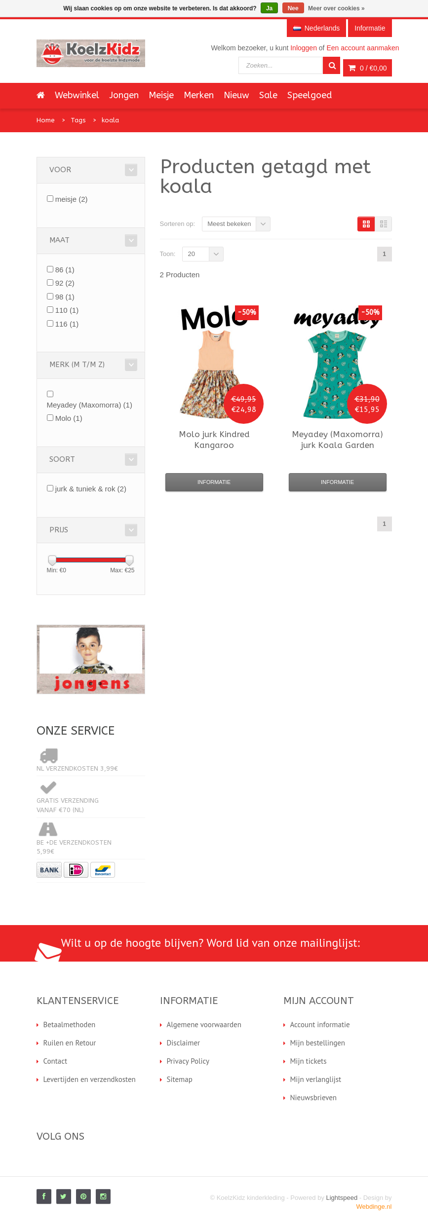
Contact (55, 1061)
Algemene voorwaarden (204, 1024)
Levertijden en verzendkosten (89, 1079)
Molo (68, 418)
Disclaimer (183, 1042)
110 (67, 310)
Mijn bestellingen (318, 1042)
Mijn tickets (308, 1061)
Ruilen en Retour (69, 1042)
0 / (367, 68)
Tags (78, 120)
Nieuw (236, 95)
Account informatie (320, 1024)
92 (65, 283)
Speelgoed (309, 95)
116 (67, 324)
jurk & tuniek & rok (90, 488)
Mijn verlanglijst (316, 1079)
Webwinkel (77, 95)
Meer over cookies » (336, 8)
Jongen (124, 95)
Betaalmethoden (69, 1024)
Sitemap (180, 1079)
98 (65, 297)
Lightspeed (342, 1197)
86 (65, 269)
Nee (293, 8)
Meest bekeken (229, 223)
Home (46, 120)
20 (191, 254)
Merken (199, 95)
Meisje (161, 95)
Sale (268, 95)
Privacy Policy (188, 1061)
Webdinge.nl (373, 1206)
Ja (269, 8)
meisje (71, 199)
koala (110, 120)
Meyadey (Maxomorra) (89, 405)
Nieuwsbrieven (313, 1097)
